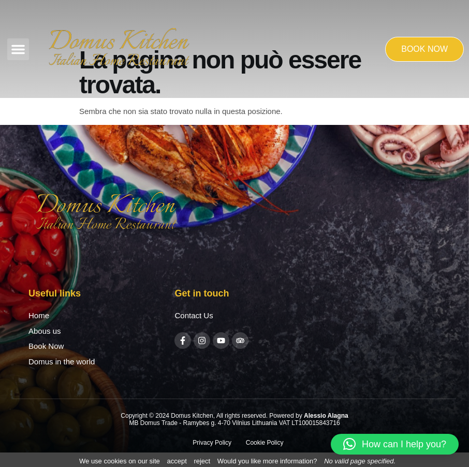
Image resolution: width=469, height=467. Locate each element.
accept (176, 461)
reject (202, 461)
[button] (18, 49)
